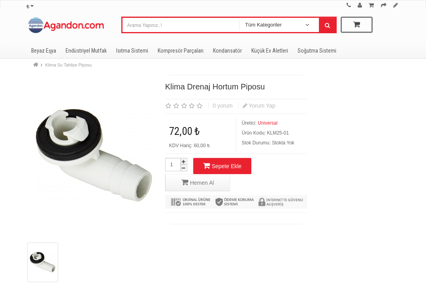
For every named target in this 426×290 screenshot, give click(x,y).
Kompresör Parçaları (181, 50)
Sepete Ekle (222, 165)
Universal (267, 123)
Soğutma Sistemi (317, 50)
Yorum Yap (259, 105)
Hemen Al (197, 182)
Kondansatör (227, 50)
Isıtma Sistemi (132, 50)
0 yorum (223, 105)
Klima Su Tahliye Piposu (68, 65)
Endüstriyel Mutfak (86, 50)
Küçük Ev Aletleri (269, 50)
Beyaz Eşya (43, 50)
